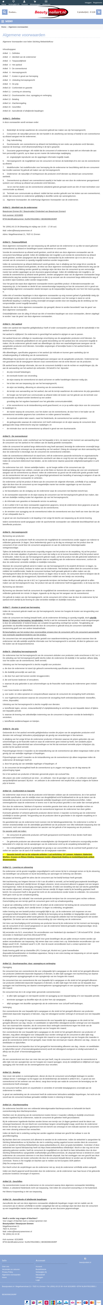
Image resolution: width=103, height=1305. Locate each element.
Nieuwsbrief (40, 1275)
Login (38, 1280)
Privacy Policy (7, 1272)
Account (39, 1267)
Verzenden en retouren (11, 1269)
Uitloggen (39, 1277)
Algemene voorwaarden (11, 1275)
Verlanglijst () (41, 1272)
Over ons (5, 1267)
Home (4, 1277)
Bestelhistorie (41, 1269)
